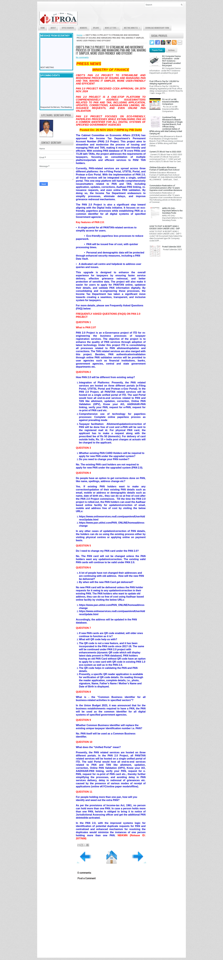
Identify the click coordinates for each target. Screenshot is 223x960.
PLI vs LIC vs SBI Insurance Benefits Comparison (170, 101)
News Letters (112, 27)
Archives (171, 50)
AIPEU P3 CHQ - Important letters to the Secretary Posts (172, 210)
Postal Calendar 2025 (171, 247)
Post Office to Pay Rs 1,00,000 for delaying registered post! (164, 82)
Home (43, 27)
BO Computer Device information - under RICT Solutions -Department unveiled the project (171, 61)
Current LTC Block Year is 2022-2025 (165, 152)
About (53, 27)
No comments (82, 57)
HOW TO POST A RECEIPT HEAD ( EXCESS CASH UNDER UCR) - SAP (164, 227)
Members (83, 27)
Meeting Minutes (133, 27)
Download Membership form (157, 27)
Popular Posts (157, 50)
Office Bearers (68, 27)
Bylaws (96, 27)
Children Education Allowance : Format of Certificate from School (164, 168)
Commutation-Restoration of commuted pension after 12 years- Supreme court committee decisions (165, 187)
